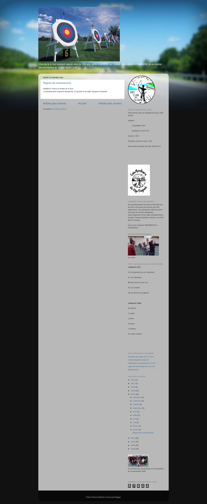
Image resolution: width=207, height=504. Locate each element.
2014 (133, 387)
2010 (133, 442)
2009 (133, 445)
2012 (133, 394)
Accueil (82, 103)
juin (134, 419)
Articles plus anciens (110, 103)
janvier (136, 430)
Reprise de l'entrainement (57, 83)
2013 (133, 391)
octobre (136, 404)
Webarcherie (133, 370)
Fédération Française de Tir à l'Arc (142, 363)
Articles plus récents (54, 103)
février (136, 426)
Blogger (118, 497)
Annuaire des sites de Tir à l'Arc (141, 357)
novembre (137, 401)
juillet (135, 415)
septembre (137, 408)
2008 (133, 449)
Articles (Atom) (60, 109)
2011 (133, 438)
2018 (133, 380)
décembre (137, 397)
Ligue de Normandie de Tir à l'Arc (141, 366)
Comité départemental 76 (138, 360)
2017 (133, 383)
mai (135, 422)
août (135, 412)
